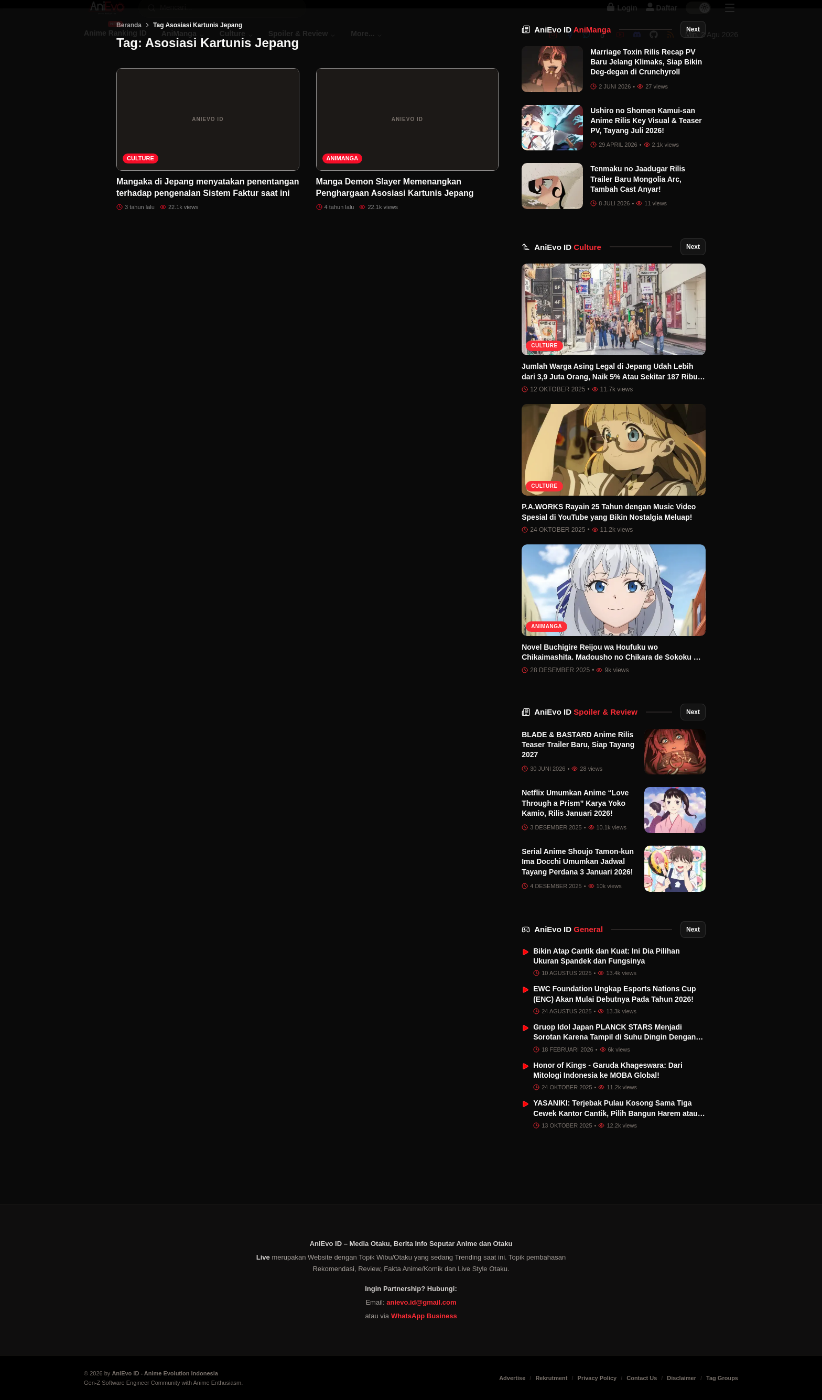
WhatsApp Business (424, 1316)
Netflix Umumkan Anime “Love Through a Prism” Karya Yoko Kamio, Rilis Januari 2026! (575, 855)
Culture (140, 211)
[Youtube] (620, 45)
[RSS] (670, 45)
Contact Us (641, 1378)
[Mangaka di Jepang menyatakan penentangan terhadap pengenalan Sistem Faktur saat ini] (207, 172)
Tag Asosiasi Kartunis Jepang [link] (197, 78)
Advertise (512, 1378)
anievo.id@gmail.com (421, 1302)
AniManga (343, 211)
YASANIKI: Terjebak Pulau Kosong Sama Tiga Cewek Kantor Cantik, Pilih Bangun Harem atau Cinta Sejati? (615, 1166)
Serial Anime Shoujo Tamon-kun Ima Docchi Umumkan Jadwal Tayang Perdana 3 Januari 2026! (578, 914)
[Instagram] (553, 45)
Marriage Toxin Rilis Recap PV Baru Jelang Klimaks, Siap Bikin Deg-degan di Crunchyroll (646, 115)
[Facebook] (570, 45)
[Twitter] (586, 45)
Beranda (129, 78)
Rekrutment (551, 1378)
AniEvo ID (572, 82)
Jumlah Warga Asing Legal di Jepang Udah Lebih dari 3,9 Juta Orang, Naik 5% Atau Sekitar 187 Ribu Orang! (610, 429)
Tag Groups (722, 1378)
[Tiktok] (603, 45)
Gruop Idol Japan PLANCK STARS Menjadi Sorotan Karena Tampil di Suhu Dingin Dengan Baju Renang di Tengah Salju (614, 1090)
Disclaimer (681, 1378)
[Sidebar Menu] (729, 18)
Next (693, 82)
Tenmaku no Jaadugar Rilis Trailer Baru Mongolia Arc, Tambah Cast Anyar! (637, 231)
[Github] (654, 45)
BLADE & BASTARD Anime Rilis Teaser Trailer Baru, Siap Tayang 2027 (578, 797)
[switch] (698, 19)
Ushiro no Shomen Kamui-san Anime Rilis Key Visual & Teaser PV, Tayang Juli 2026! (646, 173)
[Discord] (637, 45)
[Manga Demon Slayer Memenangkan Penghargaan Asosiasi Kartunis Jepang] (407, 172)
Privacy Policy (597, 1378)
